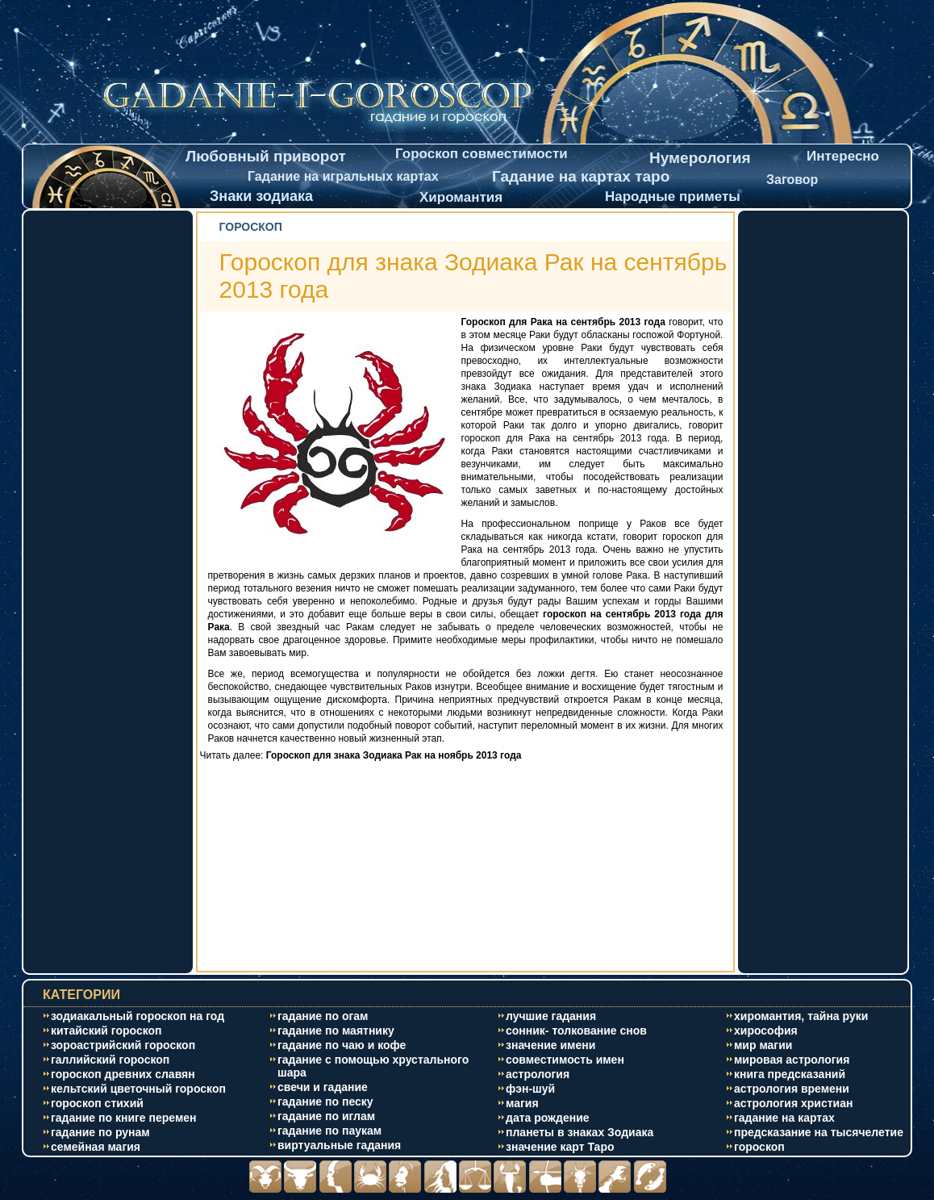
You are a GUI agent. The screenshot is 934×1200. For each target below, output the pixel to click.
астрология (537, 1074)
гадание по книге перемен (124, 1117)
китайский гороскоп (106, 1030)
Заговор (792, 179)
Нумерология (700, 157)
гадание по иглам (326, 1116)
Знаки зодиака (261, 196)
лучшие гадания (551, 1016)
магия (522, 1103)
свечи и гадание (322, 1087)
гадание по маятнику (335, 1030)
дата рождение (548, 1117)
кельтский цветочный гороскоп (138, 1088)
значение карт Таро (560, 1146)
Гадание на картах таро (580, 176)
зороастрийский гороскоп (123, 1045)
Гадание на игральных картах (343, 176)
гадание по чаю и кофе (341, 1045)
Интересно (843, 156)
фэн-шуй (530, 1088)
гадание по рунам (100, 1132)
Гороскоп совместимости (481, 153)
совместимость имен (565, 1059)
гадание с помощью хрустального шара (373, 1066)
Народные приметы (672, 196)
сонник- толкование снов (576, 1030)
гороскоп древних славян (123, 1074)
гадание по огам (322, 1016)
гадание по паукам (329, 1130)
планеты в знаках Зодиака (579, 1132)
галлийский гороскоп (110, 1059)
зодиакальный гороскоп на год (137, 1016)
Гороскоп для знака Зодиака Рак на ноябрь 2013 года (394, 755)
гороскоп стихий (97, 1103)
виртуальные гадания (339, 1145)
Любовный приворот (266, 156)
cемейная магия (95, 1146)
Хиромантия (460, 197)
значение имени (550, 1045)
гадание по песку (325, 1101)
